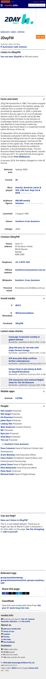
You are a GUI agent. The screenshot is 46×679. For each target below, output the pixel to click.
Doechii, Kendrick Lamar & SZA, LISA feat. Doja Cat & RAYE (28, 190)
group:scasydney (35, 580)
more (12, 2)
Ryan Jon (5, 433)
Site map (7, 639)
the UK (24, 619)
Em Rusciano (7, 417)
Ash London (6, 410)
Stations (21, 32)
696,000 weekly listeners (22, 202)
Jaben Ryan (6, 420)
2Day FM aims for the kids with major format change (24, 349)
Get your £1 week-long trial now (21, 606)
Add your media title (12, 629)
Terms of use (8, 631)
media (11, 5)
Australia (5, 621)
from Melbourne (22, 156)
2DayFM (19, 323)
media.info (5, 32)
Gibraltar (13, 621)
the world (26, 621)
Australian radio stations (14, 46)
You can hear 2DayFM (11, 56)
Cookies (6, 634)
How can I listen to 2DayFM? (14, 520)
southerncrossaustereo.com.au (30, 269)
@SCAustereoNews (24, 313)
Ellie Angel (6, 414)
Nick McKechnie (8, 467)
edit (2, 583)
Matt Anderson (8, 427)
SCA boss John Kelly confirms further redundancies (23, 359)
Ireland (31, 619)
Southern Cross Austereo (27, 221)
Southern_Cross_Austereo (27, 280)
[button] (5, 593)
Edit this (41, 36)
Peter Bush (6, 471)
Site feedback (9, 642)
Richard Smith (7, 474)
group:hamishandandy (12, 577)
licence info (33, 668)
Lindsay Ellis (6, 423)
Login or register (39, 2)
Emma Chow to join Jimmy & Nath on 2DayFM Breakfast (25, 370)
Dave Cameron (8, 448)
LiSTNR (18, 398)
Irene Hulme (7, 458)
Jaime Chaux (7, 464)
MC (2, 430)
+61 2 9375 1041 (22, 262)
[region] (23, 79)
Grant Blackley (8, 454)
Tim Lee (4, 440)
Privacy (6, 636)
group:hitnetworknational (13, 580)
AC (16, 179)
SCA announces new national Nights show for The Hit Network (26, 381)
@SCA (18, 305)
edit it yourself (10, 531)
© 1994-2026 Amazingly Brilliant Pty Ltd (17, 662)
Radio (13, 32)
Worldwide (5, 2)
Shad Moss (6, 436)
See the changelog (35, 529)
